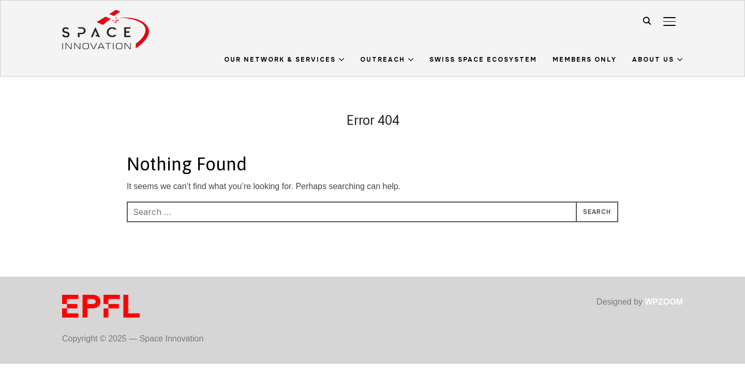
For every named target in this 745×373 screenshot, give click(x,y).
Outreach (382, 59)
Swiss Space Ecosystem (483, 59)
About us (653, 59)
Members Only (585, 59)
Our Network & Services (280, 59)
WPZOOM (664, 301)
